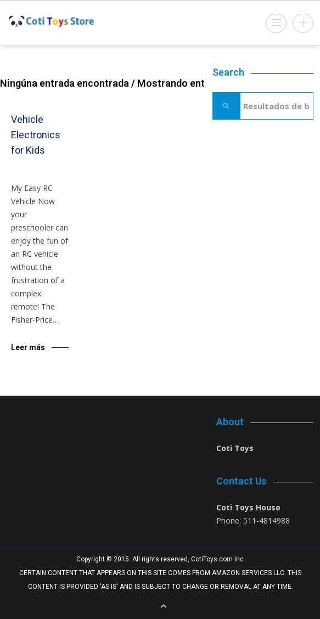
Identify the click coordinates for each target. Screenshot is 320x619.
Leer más (28, 347)
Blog (34, 173)
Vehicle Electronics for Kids (35, 135)
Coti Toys (235, 448)
